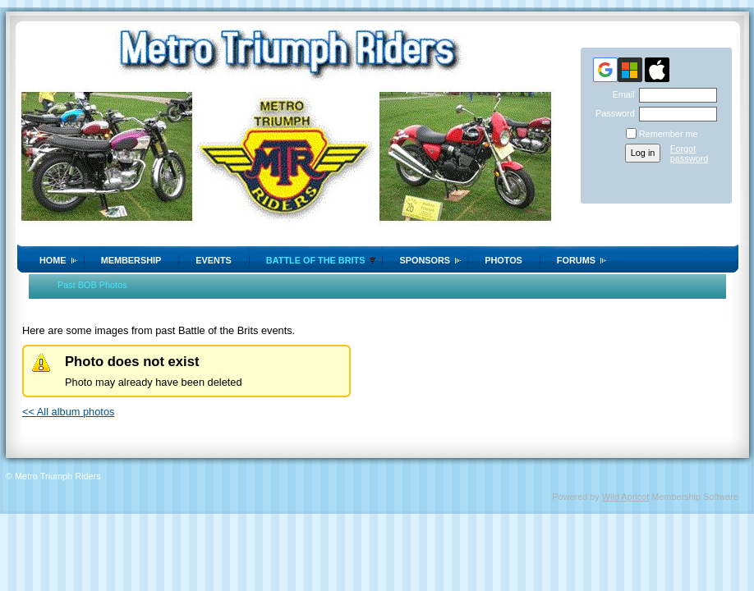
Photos (503, 260)
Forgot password (689, 153)
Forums (576, 260)
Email (620, 94)
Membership (131, 260)
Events (213, 260)
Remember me (668, 134)
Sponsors (424, 260)
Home (53, 260)
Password (612, 113)
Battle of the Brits (316, 260)
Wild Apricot (625, 497)
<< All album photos (68, 411)
